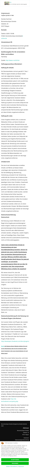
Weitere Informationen (11, 466)
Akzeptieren (15, 459)
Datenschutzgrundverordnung (22, 439)
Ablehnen (15, 463)
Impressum (26, 437)
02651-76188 (8, 2)
